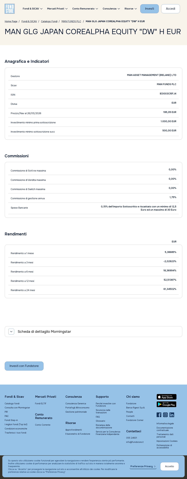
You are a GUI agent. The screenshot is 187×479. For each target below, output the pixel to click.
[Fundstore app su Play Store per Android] (169, 404)
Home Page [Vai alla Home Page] (11, 21)
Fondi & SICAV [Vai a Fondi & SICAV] (29, 21)
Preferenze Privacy (141, 466)
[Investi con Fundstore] (149, 8)
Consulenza (109, 8)
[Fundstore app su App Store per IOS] (169, 397)
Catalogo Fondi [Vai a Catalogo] (49, 21)
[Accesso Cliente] (170, 8)
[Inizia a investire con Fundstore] (24, 366)
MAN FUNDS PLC (71, 21)
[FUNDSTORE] (10, 9)
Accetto (169, 466)
